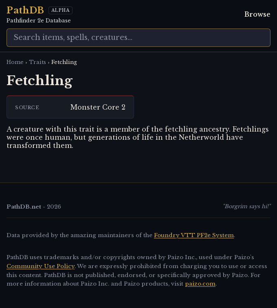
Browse (257, 14)
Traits (37, 62)
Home (15, 62)
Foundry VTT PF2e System (194, 235)
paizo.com (200, 283)
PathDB (25, 10)
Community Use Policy (41, 266)
